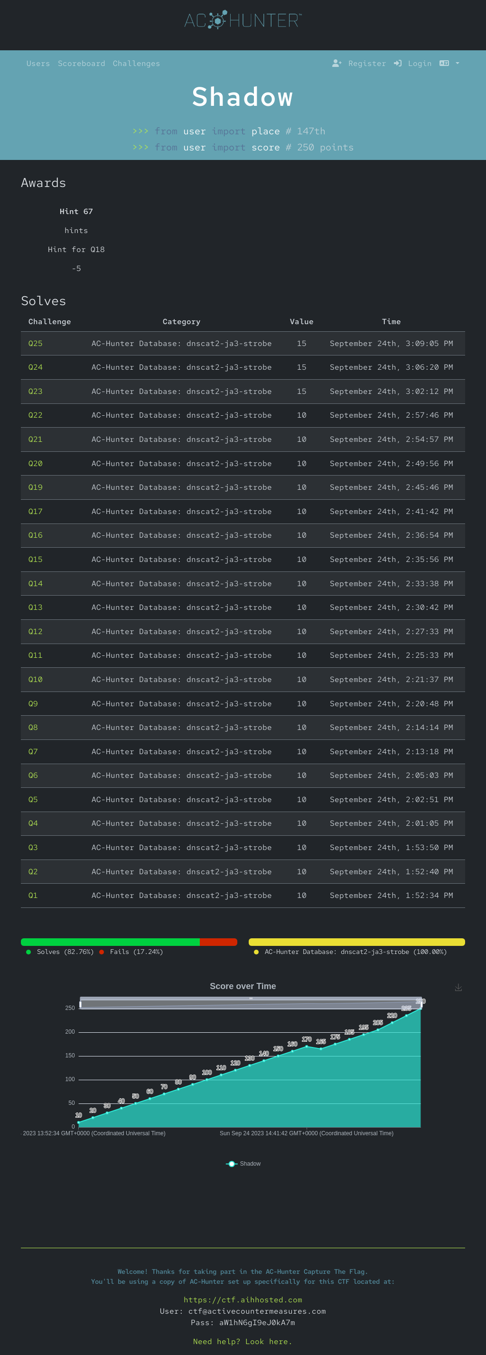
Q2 (33, 872)
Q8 (33, 727)
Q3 (33, 847)
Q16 (35, 535)
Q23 (35, 391)
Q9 (33, 704)
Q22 (35, 415)
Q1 (33, 895)
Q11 (35, 655)
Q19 (35, 487)
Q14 (35, 584)
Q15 (35, 559)
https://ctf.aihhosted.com (243, 1300)
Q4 (33, 823)
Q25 (35, 343)
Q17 (35, 511)
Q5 (33, 799)
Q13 (35, 607)
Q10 (35, 679)
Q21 (35, 439)
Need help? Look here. (243, 1341)
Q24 (35, 367)
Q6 (33, 775)
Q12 (35, 631)
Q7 (33, 752)
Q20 (35, 463)
